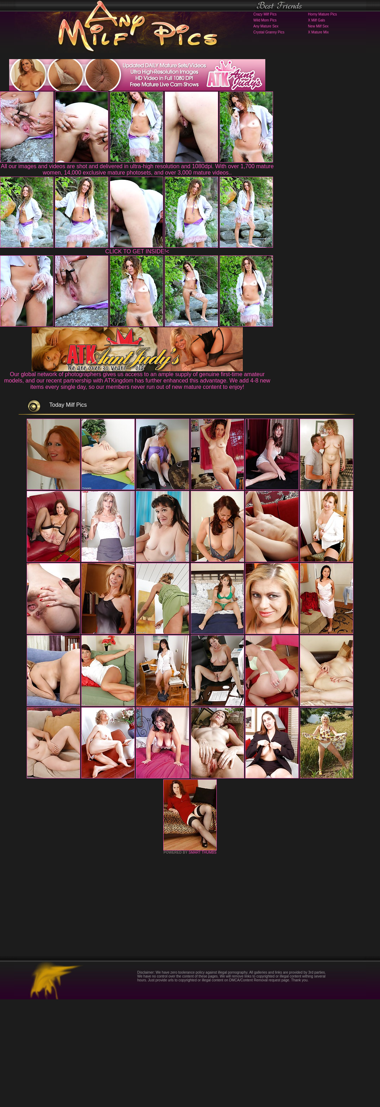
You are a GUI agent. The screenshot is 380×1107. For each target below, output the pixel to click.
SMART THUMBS (202, 961)
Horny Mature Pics (322, 14)
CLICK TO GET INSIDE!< (137, 251)
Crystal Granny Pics (268, 32)
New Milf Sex (318, 26)
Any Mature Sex (265, 26)
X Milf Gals (316, 20)
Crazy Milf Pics (265, 14)
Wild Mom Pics (265, 20)
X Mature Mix (318, 32)
